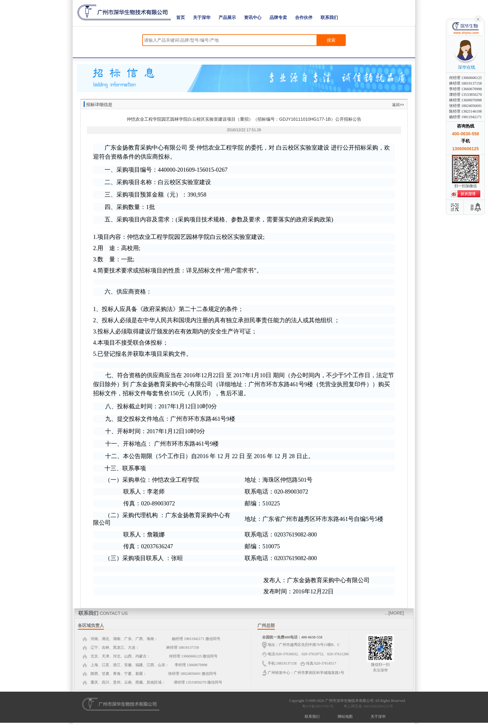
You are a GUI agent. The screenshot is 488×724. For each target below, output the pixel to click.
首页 (180, 17)
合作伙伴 (303, 17)
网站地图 (345, 716)
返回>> (398, 105)
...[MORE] (394, 612)
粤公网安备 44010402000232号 (367, 706)
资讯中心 (252, 17)
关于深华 (201, 17)
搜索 (331, 40)
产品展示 (227, 17)
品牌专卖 (278, 17)
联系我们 (329, 17)
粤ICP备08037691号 (318, 706)
